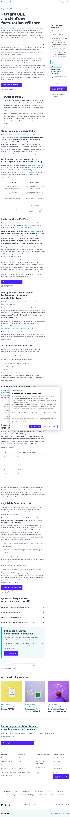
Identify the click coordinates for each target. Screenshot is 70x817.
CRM (16, 791)
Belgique (62, 2)
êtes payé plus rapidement (15, 556)
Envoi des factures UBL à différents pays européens (59, 49)
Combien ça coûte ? (7, 775)
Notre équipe (57, 765)
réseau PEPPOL (34, 231)
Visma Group (54, 813)
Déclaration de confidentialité (40, 763)
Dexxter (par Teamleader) (8, 768)
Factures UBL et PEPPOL (58, 34)
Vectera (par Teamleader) (8, 772)
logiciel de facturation (8, 393)
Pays (26, 805)
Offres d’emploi (57, 768)
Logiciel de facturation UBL (59, 52)
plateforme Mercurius (24, 227)
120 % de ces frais (20, 272)
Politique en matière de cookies (43, 768)
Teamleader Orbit (6, 761)
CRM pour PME (38, 791)
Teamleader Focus (6, 758)
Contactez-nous (61, 776)
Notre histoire (57, 758)
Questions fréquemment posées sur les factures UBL (59, 55)
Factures (16, 665)
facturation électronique (21, 135)
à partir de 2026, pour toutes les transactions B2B (17, 328)
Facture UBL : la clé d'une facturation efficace (17, 9)
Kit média (56, 772)
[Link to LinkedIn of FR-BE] (2, 805)
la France (23, 421)
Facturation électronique (8, 668)
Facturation (59, 791)
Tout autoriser (35, 426)
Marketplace (22, 768)
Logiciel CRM (26, 791)
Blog (2, 9)
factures (6, 110)
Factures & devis (7, 665)
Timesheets (61, 795)
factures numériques (34, 165)
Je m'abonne (11, 653)
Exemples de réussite (24, 765)
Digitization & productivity (27, 665)
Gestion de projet (11, 795)
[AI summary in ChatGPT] (10, 805)
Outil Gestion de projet (27, 795)
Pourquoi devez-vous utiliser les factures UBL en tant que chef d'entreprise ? (59, 38)
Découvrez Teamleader (11, 85)
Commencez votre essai (12, 282)
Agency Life (21, 775)
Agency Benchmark (24, 772)
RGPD (37, 773)
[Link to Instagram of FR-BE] (6, 805)
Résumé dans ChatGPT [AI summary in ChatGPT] (59, 62)
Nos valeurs (56, 761)
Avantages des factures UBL (59, 42)
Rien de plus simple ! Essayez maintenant (59, 88)
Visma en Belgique (64, 813)
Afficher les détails (49, 426)
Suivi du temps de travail (45, 795)
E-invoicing (7, 791)
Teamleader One (6, 765)
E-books (20, 761)
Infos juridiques (40, 758)
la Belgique (15, 421)
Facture (49, 791)
